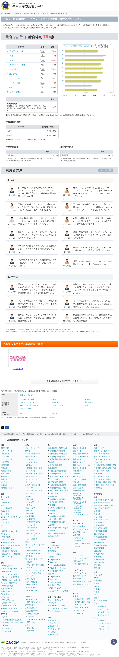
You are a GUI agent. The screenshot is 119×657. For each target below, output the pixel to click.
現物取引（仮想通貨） (10, 551)
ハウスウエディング (80, 573)
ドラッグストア (54, 623)
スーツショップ (54, 629)
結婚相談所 (77, 579)
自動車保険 (5, 448)
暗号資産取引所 (6, 548)
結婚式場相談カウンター (82, 581)
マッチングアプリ (80, 587)
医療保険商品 (99, 525)
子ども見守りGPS (32, 590)
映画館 (75, 596)
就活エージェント (80, 448)
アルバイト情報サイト (81, 456)
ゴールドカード (8, 542)
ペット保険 (5, 473)
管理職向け (79, 540)
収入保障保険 (101, 540)
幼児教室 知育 (53, 536)
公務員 (52, 571)
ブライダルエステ (80, 555)
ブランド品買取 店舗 (33, 573)
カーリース (29, 511)
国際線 (36, 614)
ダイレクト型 (7, 451)
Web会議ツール (79, 532)
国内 (28, 622)
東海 (10, 580)
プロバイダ (98, 462)
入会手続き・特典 (16, 51)
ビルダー (5, 617)
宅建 (51, 562)
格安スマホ (108, 459)
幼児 (51, 548)
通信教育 (51, 525)
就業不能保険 (99, 548)
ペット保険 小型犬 (101, 520)
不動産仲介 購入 (7, 571)
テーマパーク (78, 613)
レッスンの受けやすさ (18, 78)
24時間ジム (52, 603)
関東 (88, 599)
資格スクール (53, 574)
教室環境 (13, 69)
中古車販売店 (30, 519)
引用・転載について (72, 642)
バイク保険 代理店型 (102, 508)
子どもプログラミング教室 (58, 591)
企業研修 (76, 535)
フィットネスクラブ (55, 600)
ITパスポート (61, 571)
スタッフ (13, 60)
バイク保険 (5, 456)
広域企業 (99, 473)
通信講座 (51, 557)
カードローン (6, 528)
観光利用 (30, 631)
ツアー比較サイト (32, 616)
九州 (20, 580)
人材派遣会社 (78, 511)
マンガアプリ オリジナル (34, 570)
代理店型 (5, 454)
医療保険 (4, 479)
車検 (27, 542)
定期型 (104, 528)
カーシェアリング (32, 502)
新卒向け (78, 546)
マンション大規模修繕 (9, 583)
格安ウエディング (80, 576)
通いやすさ (13, 74)
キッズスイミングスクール (57, 608)
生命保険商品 (99, 534)
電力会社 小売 (30, 587)
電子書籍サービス (32, 556)
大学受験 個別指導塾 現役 (57, 454)
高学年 (9, 135)
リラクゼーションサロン (57, 605)
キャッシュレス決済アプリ (11, 545)
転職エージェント (80, 468)
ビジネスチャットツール (82, 529)
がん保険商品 (99, 542)
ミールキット (30, 471)
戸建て (14, 569)
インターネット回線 (101, 476)
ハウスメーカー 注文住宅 (9, 611)
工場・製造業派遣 (80, 485)
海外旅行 (38, 602)
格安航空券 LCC (31, 611)
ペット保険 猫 (99, 522)
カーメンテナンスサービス (35, 545)
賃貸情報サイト (6, 588)
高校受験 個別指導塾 (56, 482)
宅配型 (29, 496)
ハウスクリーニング (33, 459)
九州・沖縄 (54, 479)
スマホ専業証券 (6, 508)
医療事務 (56, 560)
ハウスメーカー (8, 628)
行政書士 (53, 568)
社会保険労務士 (62, 565)
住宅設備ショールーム (9, 594)
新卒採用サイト (79, 498)
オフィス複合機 (31, 582)
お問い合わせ (59, 642)
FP (51, 560)
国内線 (29, 614)
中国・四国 (19, 622)
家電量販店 (52, 620)
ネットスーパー (31, 476)
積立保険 (97, 568)
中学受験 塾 (52, 496)
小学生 (65, 528)
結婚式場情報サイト (80, 584)
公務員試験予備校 (54, 585)
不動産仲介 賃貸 (7, 586)
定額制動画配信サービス (34, 550)
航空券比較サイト (32, 605)
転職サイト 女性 (79, 462)
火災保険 (4, 468)
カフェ (27, 548)
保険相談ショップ (7, 488)
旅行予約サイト (31, 599)
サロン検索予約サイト (81, 564)
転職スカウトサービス (81, 465)
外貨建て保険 (99, 554)
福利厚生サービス (32, 585)
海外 (33, 622)
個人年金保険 (99, 562)
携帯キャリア (99, 448)
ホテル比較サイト (32, 608)
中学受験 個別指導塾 (56, 502)
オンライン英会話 (54, 554)
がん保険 (4, 482)
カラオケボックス (80, 610)
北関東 (12, 620)
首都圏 (4, 580)
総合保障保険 (99, 560)
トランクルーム (31, 488)
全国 (86, 608)
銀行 (4, 505)
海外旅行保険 (6, 471)
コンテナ (30, 493)
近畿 (15, 580)
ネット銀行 (5, 514)
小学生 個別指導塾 (55, 519)
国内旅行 (30, 602)
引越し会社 (29, 499)
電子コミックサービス (33, 559)
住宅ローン (5, 522)
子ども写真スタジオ (33, 553)
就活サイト (77, 451)
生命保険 (4, 476)
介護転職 (76, 473)
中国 (114, 468)
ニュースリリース (34, 642)
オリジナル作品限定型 (35, 565)
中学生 (58, 528)
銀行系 (4, 531)
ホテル (27, 625)
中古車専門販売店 (34, 522)
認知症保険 (98, 551)
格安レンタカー (31, 508)
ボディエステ (78, 561)
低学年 (9, 131)
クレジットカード (7, 534)
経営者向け (79, 538)
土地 (20, 569)
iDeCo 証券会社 (7, 511)
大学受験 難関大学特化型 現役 (59, 459)
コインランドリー (32, 462)
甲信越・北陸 (61, 473)
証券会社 (5, 503)
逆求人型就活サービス (81, 454)
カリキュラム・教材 (17, 65)
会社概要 (24, 642)
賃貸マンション (6, 591)
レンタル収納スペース (35, 491)
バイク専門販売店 (34, 533)
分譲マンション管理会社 (10, 577)
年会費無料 (6, 537)
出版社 (29, 568)
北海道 (52, 471)
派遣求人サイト (79, 488)
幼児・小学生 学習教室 (56, 533)
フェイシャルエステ (80, 558)
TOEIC (52, 565)
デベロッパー (7, 631)
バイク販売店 (30, 530)
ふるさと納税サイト (33, 485)
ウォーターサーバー (33, 448)
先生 (11, 56)
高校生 (52, 528)
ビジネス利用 (32, 628)
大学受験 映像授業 (55, 465)
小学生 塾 (51, 513)
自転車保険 (5, 465)
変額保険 (97, 565)
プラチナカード (104, 615)
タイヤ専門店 (53, 635)
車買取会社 (29, 513)
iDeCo (96, 586)
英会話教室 (52, 551)
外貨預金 (4, 520)
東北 (6, 620)
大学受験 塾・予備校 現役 (57, 448)
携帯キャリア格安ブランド (104, 451)
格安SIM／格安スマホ (102, 456)
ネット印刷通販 (79, 526)
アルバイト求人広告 (80, 514)
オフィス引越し (31, 576)
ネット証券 (5, 497)
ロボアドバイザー (7, 557)
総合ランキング (26, 395)
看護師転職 (77, 471)
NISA (3, 500)
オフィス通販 (30, 579)
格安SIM (99, 459)
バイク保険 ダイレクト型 (103, 505)
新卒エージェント (80, 503)
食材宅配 (28, 465)
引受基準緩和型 (101, 531)
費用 (10, 87)
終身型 (98, 528)
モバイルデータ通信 (101, 454)
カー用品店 (52, 632)
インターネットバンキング (11, 517)
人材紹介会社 (78, 507)
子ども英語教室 (54, 545)
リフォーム (5, 597)
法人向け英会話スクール (57, 588)
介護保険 (97, 557)
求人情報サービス (80, 491)
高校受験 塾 (52, 468)
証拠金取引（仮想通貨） (11, 554)
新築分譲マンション (8, 605)
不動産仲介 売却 (7, 566)
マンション (6, 569)
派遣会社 (76, 482)
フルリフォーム (8, 600)
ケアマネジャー (64, 568)
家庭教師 (51, 530)
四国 (97, 471)
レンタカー (29, 505)
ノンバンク (13, 531)
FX (2, 525)
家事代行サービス (32, 456)
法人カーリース (79, 523)
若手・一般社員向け (82, 543)
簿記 (56, 562)
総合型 (29, 562)
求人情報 (83, 642)
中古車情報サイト (32, 516)
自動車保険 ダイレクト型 (103, 500)
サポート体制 (14, 92)
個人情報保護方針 (47, 642)
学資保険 (4, 485)
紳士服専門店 (53, 626)
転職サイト (77, 459)
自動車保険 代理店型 (102, 503)
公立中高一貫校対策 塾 (56, 508)
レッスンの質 (15, 83)
